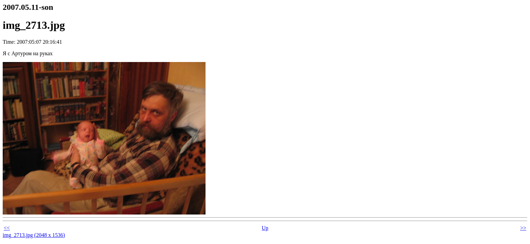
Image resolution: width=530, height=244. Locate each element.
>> (523, 228)
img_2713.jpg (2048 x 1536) (34, 235)
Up (265, 228)
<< (7, 228)
